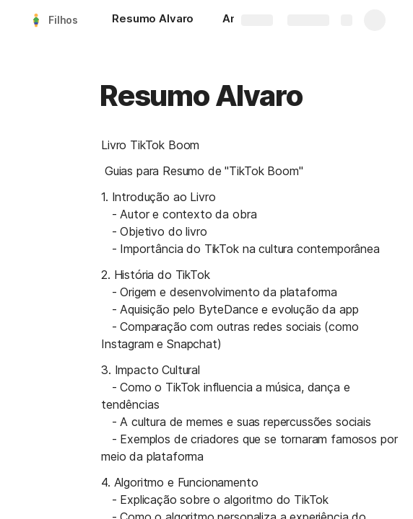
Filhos (63, 20)
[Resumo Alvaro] (152, 20)
